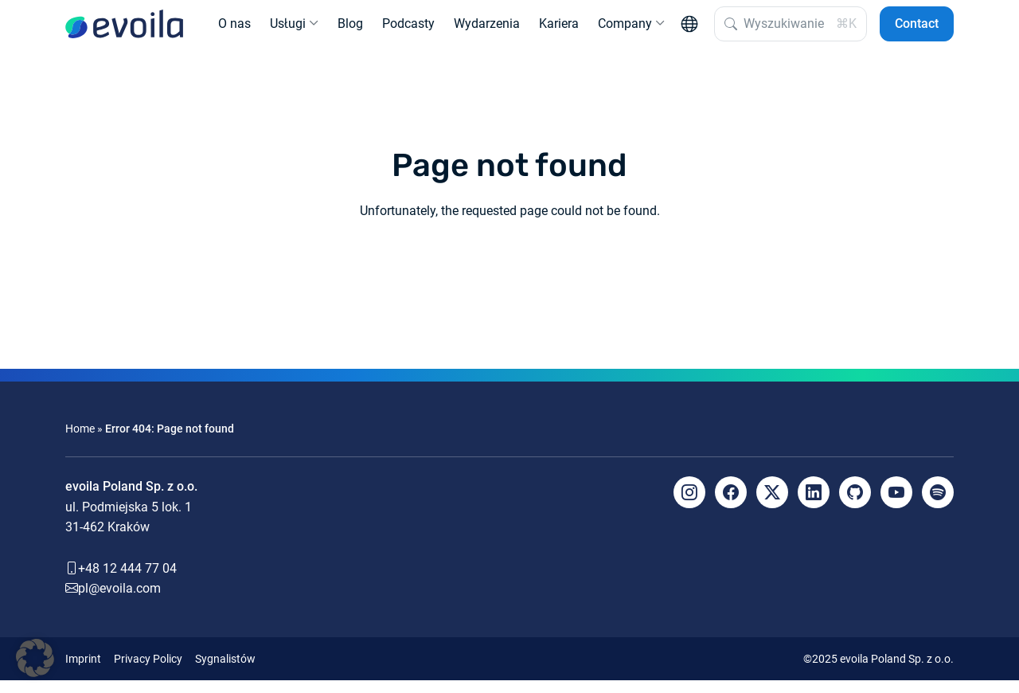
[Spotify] (938, 505)
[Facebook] (731, 505)
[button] (35, 658)
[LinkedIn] (814, 505)
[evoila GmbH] (124, 30)
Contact (917, 29)
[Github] (855, 505)
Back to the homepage (509, 281)
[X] (772, 505)
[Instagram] (689, 505)
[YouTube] (896, 505)
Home (80, 441)
